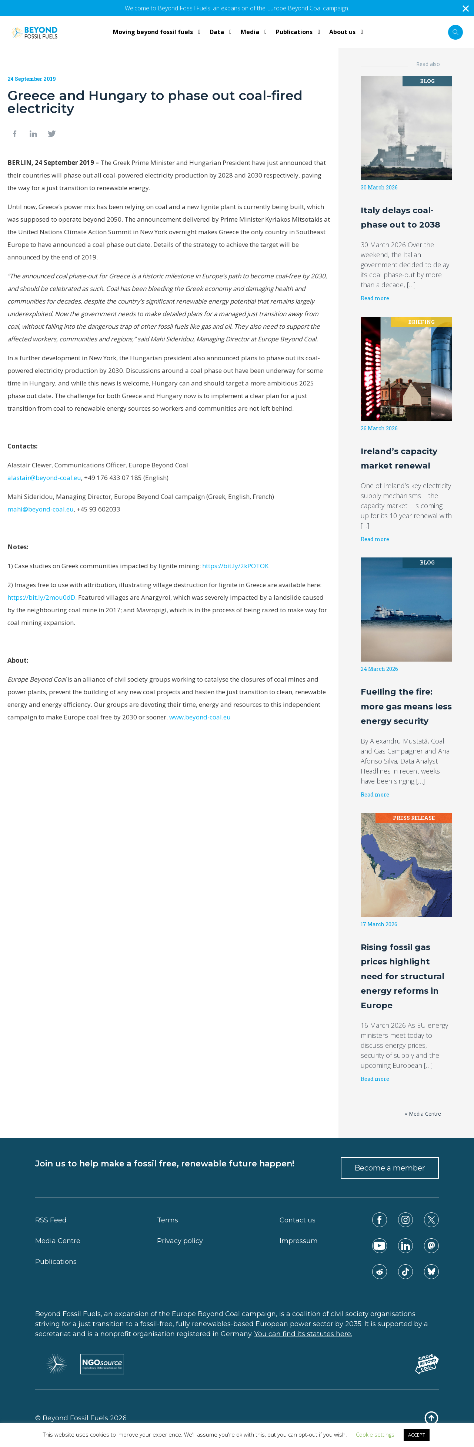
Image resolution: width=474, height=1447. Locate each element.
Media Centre (57, 1241)
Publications (56, 1262)
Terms (167, 1220)
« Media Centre (423, 1113)
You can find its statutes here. (303, 1334)
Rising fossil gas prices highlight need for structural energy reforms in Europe (402, 976)
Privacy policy (180, 1241)
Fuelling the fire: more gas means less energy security (406, 706)
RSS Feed (51, 1220)
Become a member (389, 1167)
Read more (375, 298)
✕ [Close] (465, 8)
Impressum (299, 1241)
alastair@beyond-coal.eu (44, 477)
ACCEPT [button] (416, 1434)
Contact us (298, 1220)
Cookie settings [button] (375, 1434)
